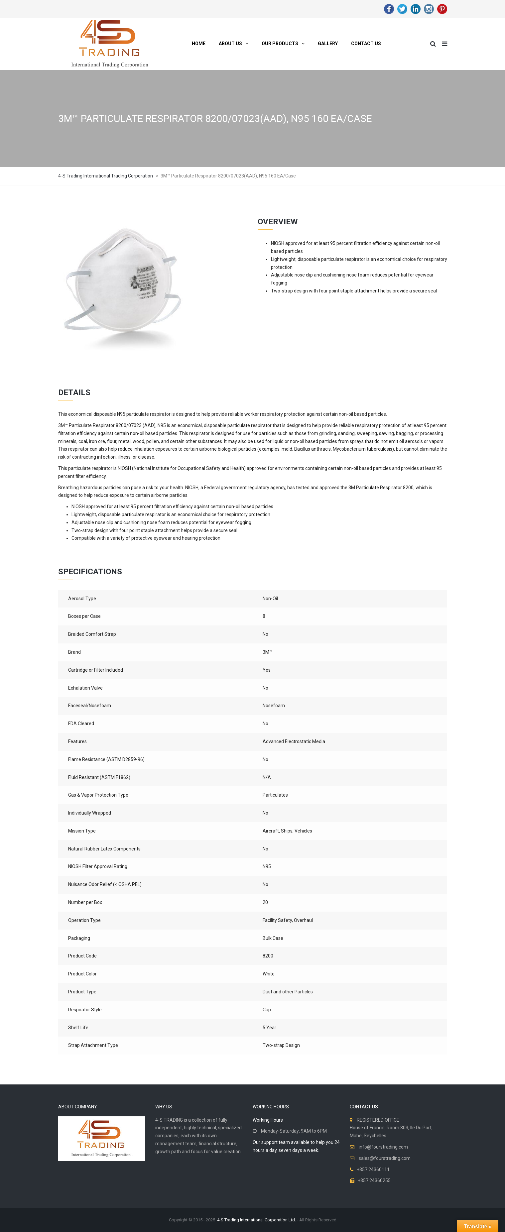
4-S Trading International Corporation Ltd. (256, 1219)
